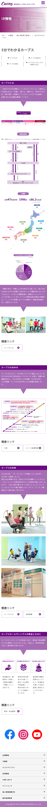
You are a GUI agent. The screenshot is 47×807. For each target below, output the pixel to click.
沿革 (5, 448)
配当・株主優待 (9, 711)
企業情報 (6, 755)
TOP (3, 35)
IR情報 (10, 35)
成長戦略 (29, 614)
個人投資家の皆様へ (24, 35)
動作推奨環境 (7, 798)
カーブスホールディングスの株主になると (35, 64)
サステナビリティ (9, 767)
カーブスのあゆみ (35, 58)
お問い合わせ (7, 780)
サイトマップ (7, 786)
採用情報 (6, 773)
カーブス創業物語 (32, 448)
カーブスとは (13, 58)
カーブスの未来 (13, 64)
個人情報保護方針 (9, 792)
